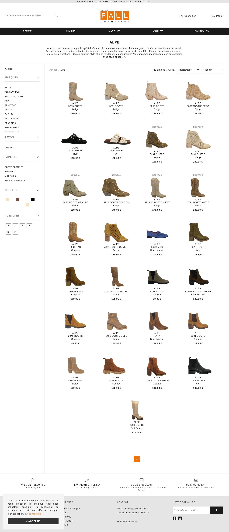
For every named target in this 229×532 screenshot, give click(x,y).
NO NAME (66, 517)
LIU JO (64, 525)
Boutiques (201, 31)
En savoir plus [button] (33, 514)
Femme (27, 31)
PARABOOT (67, 521)
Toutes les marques (70, 508)
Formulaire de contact (127, 522)
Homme (71, 31)
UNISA (64, 513)
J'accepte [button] (33, 521)
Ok (217, 510)
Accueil (53, 70)
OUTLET (158, 31)
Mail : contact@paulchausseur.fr (132, 508)
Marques (114, 31)
